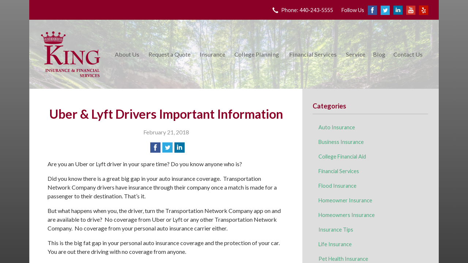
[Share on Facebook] (155, 147)
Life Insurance (335, 244)
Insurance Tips (335, 229)
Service (355, 54)
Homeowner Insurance (345, 200)
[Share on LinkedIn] (179, 147)
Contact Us (408, 54)
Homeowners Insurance (346, 215)
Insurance (212, 54)
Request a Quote (169, 54)
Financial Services (313, 54)
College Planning (256, 54)
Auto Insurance (336, 127)
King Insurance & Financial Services (70, 54)
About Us (127, 54)
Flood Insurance (337, 186)
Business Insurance (341, 142)
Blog (379, 54)
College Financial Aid (342, 156)
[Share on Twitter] (167, 147)
